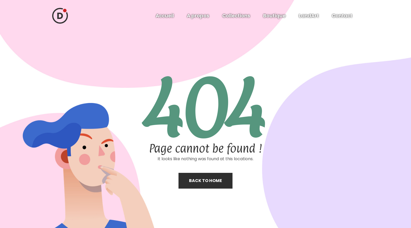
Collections (236, 15)
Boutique (274, 15)
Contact (342, 15)
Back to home (205, 181)
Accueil (165, 15)
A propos (198, 15)
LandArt (309, 15)
